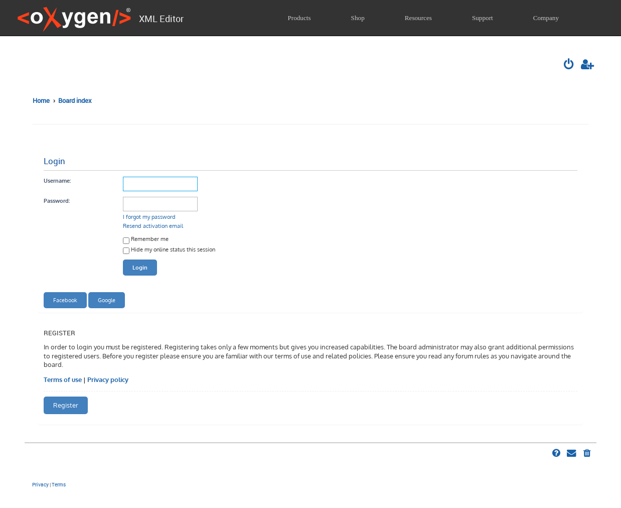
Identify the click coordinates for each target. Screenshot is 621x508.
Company (546, 18)
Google (106, 300)
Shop (358, 18)
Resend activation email (153, 225)
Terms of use (63, 379)
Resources (418, 18)
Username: (57, 180)
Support (482, 18)
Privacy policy (107, 379)
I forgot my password (149, 216)
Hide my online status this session (169, 250)
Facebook (65, 300)
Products (298, 18)
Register (65, 405)
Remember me (146, 239)
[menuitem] (569, 65)
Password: (57, 200)
